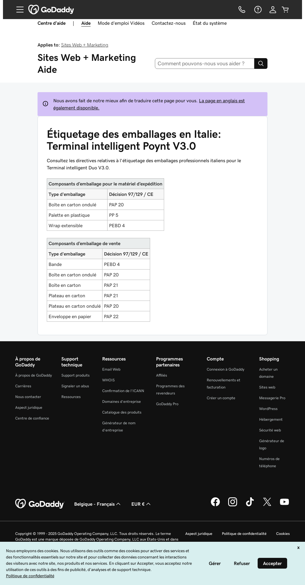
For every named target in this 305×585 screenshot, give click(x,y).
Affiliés (161, 375)
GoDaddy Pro (167, 404)
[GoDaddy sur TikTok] (250, 505)
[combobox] (205, 63)
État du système (210, 23)
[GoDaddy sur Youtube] (284, 505)
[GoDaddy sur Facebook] (215, 505)
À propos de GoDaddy (33, 375)
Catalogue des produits (121, 412)
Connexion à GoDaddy (225, 369)
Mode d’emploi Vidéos (121, 23)
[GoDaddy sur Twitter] (267, 505)
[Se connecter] (273, 9)
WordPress (268, 409)
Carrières (23, 386)
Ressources (71, 397)
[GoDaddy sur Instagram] (232, 505)
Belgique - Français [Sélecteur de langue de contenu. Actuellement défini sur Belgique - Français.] (98, 503)
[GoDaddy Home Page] (40, 504)
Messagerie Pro (272, 398)
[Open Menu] (17, 9)
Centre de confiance (32, 418)
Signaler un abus (75, 386)
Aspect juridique (28, 407)
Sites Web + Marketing (84, 44)
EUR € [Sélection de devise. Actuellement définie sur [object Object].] (141, 503)
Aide (86, 23)
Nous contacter (28, 397)
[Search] (260, 63)
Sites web (267, 387)
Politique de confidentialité (244, 534)
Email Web (111, 369)
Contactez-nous (169, 23)
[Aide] (257, 9)
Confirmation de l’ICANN (123, 391)
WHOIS (108, 380)
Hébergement (271, 419)
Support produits (75, 375)
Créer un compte (221, 398)
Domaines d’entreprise (121, 401)
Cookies (283, 534)
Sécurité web (270, 430)
